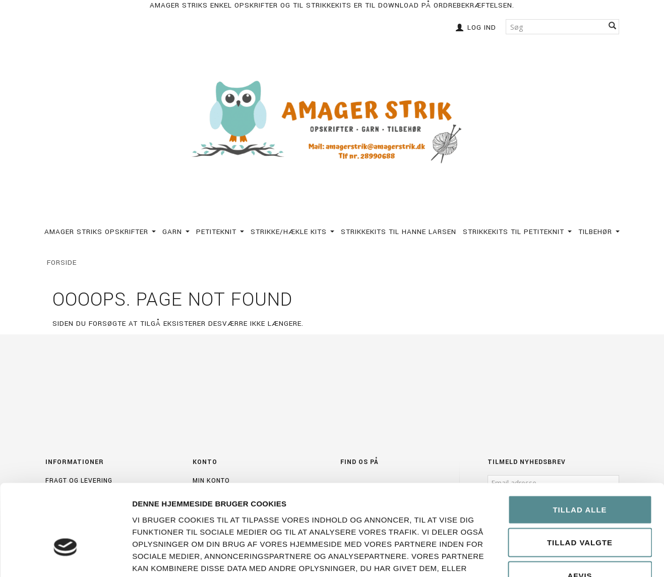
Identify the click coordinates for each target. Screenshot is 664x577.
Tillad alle (580, 444)
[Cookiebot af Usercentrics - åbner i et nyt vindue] (65, 557)
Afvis (579, 510)
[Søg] (613, 26)
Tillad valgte (580, 478)
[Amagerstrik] (332, 123)
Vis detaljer (571, 557)
